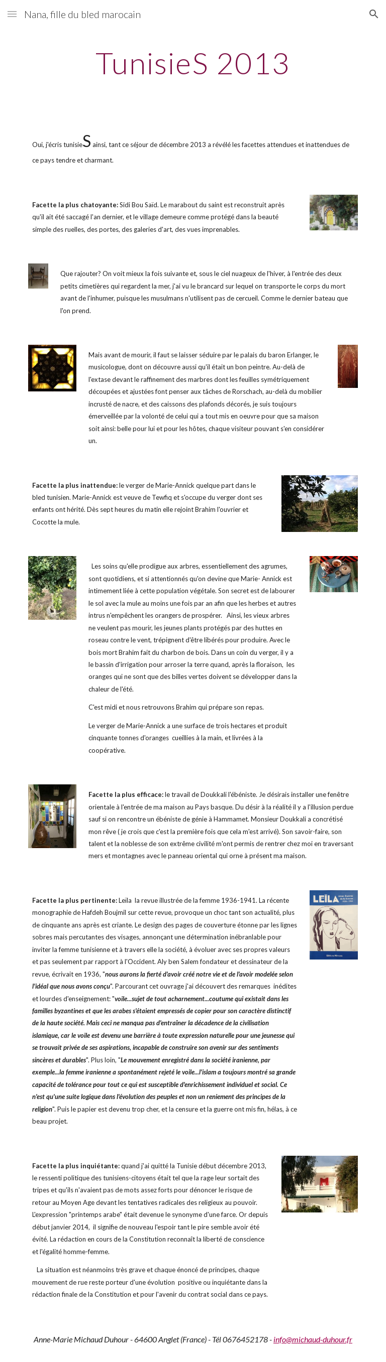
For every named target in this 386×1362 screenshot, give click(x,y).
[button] (12, 14)
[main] (192, 62)
